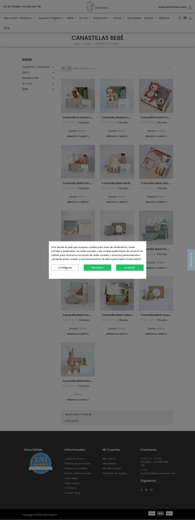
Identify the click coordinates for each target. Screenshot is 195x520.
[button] (191, 259)
